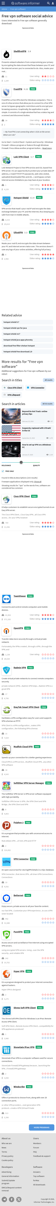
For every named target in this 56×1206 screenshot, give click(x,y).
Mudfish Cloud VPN (23, 746)
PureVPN (18, 931)
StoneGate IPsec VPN (24, 1047)
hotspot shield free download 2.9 (18, 351)
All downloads (39, 1184)
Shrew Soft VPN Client (25, 1007)
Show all (37, 481)
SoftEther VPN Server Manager (29, 783)
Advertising (6, 1172)
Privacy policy (7, 1156)
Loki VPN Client (21, 156)
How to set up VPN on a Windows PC (36, 445)
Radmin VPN (20, 667)
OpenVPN (18, 628)
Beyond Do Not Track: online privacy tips (34, 412)
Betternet (18, 895)
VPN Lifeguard (14, 394)
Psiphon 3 (19, 822)
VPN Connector (37, 387)
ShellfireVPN (20, 51)
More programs (41, 1127)
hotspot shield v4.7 (12, 334)
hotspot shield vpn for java (15, 328)
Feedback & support (41, 1156)
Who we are (7, 1143)
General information (10, 1176)
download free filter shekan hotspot (19, 345)
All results (48, 380)
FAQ (35, 1151)
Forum (36, 1147)
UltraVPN (18, 232)
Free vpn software (18, 9)
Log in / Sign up (52, 3)
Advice (4, 9)
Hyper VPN (19, 971)
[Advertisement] (28, 35)
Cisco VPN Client (15, 387)
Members (37, 1143)
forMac (36, 1180)
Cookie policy (7, 1160)
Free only (9, 471)
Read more (47, 148)
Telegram (4, 1199)
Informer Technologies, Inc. (44, 1202)
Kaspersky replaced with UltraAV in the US (36, 429)
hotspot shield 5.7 (11, 322)
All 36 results (47, 404)
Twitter (19, 1199)
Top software (38, 1176)
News (4, 1147)
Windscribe (19, 1086)
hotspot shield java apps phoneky (18, 339)
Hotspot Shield (21, 197)
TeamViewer (20, 596)
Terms (4, 1151)
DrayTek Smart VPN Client (26, 707)
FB (11, 1199)
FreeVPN (18, 89)
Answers (36, 1172)
